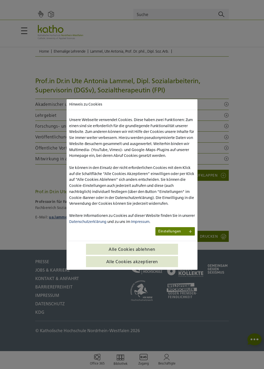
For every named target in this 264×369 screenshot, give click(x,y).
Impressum (140, 221)
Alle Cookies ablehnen (132, 249)
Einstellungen (169, 231)
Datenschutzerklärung (87, 221)
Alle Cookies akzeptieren (132, 261)
